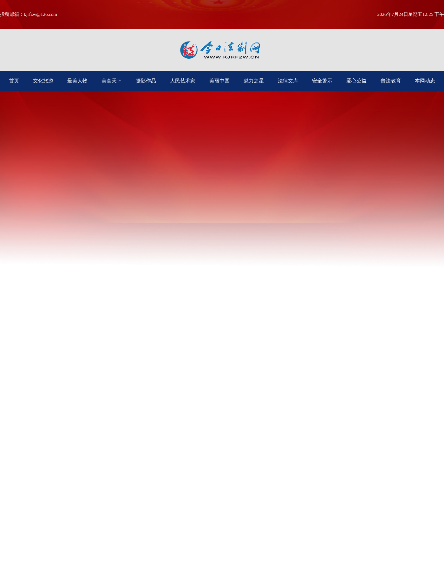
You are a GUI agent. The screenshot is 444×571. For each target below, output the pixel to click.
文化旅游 (43, 80)
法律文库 (288, 80)
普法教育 (391, 80)
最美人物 (77, 80)
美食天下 (111, 80)
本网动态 (425, 80)
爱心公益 (356, 80)
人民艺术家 (182, 80)
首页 (14, 80)
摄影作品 (146, 80)
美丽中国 (219, 80)
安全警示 (322, 80)
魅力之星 (254, 80)
